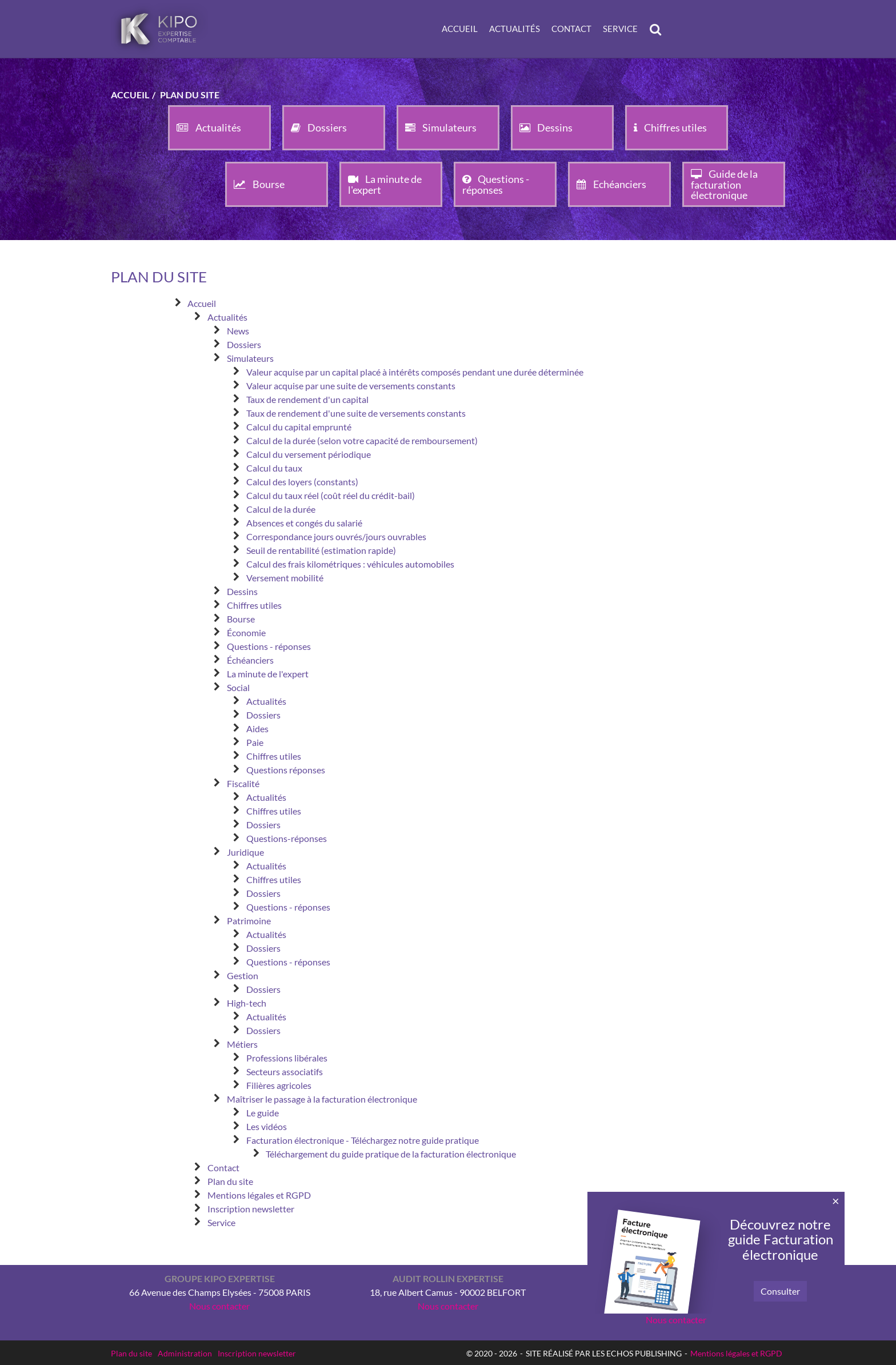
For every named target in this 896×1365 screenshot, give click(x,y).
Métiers (242, 1044)
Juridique (245, 852)
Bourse (241, 618)
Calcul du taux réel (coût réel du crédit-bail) (330, 495)
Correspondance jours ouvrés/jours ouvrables (336, 536)
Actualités (514, 28)
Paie (254, 742)
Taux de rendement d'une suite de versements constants (356, 413)
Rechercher (658, 29)
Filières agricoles (278, 1085)
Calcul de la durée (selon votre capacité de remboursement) (362, 440)
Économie (246, 632)
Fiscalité (243, 783)
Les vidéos (266, 1126)
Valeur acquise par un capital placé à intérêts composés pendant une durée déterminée (414, 371)
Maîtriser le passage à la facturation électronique (322, 1098)
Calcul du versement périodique (308, 454)
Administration (185, 1353)
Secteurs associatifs (284, 1071)
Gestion (242, 975)
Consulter (780, 1291)
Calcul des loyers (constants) (302, 481)
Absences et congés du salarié (304, 522)
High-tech (246, 1002)
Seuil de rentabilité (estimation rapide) (321, 550)
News (238, 330)
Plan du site (230, 1181)
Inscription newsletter (250, 1208)
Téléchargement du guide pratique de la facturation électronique (391, 1153)
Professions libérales (286, 1057)
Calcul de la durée (280, 509)
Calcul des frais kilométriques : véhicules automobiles (350, 563)
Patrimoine (249, 920)
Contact (571, 28)
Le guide (262, 1112)
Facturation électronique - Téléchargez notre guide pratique (362, 1140)
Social (238, 687)
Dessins (242, 591)
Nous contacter (219, 1305)
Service (620, 28)
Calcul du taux (274, 467)
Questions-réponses (286, 838)
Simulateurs (250, 358)
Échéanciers (250, 659)
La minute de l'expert (268, 673)
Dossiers (244, 344)
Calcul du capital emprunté (298, 426)
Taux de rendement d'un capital (307, 399)
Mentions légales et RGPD (259, 1195)
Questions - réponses (269, 646)
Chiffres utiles (254, 605)
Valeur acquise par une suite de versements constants (350, 385)
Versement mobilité (284, 577)
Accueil (460, 28)
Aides (257, 728)
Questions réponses (285, 769)
